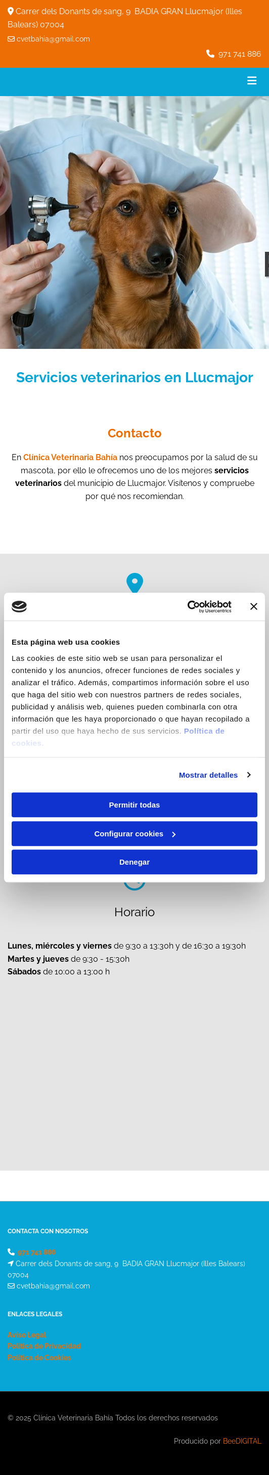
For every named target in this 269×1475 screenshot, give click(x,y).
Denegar (134, 862)
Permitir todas (134, 804)
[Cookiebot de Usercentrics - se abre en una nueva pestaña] (187, 606)
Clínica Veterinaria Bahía (70, 457)
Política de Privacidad (44, 1346)
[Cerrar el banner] (253, 606)
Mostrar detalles (208, 775)
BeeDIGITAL (242, 1441)
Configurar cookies (134, 833)
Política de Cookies (39, 1358)
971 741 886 (239, 54)
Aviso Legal (27, 1335)
